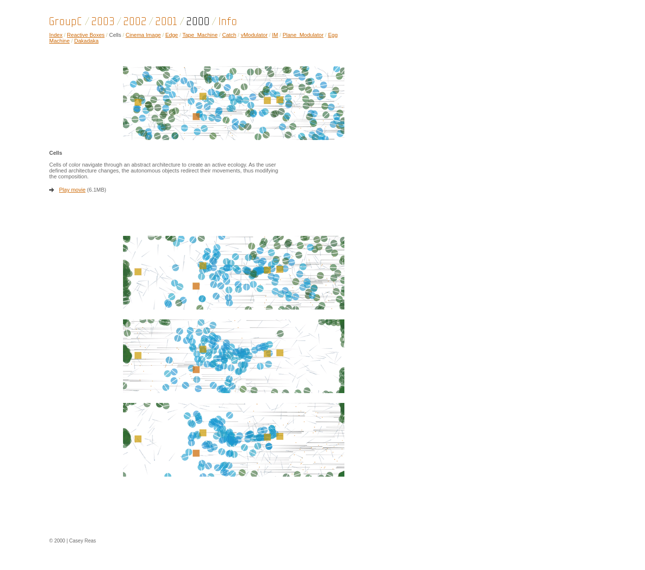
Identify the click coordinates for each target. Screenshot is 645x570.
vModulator (254, 35)
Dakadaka (86, 41)
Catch (229, 35)
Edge (171, 35)
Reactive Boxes (85, 35)
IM (275, 35)
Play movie (72, 190)
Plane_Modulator (302, 35)
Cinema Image (143, 35)
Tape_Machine (200, 35)
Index (55, 35)
